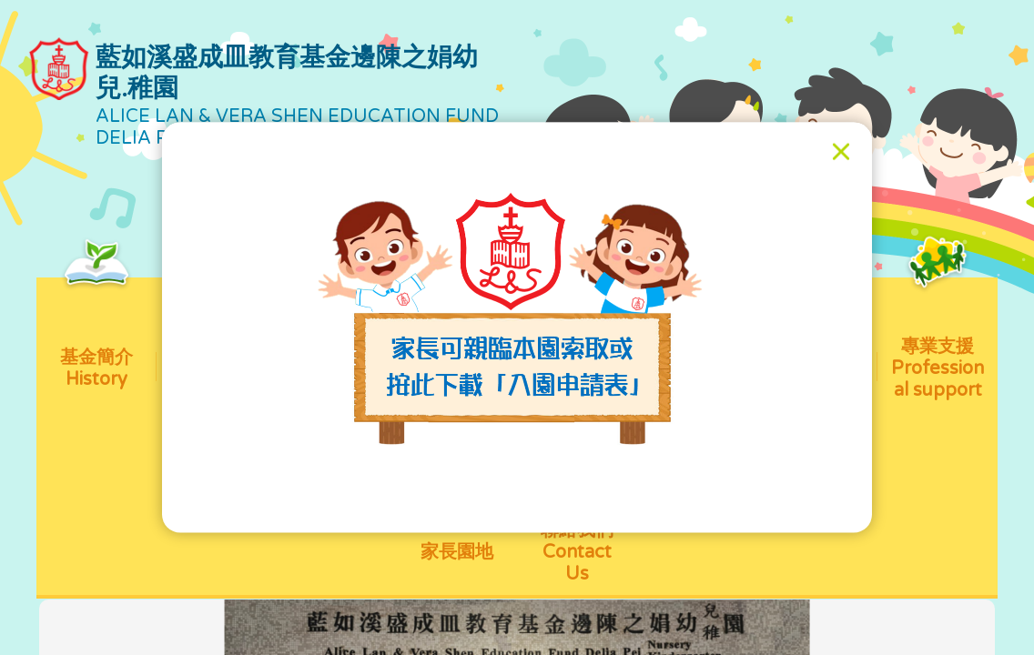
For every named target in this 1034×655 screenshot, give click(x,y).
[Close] (841, 152)
